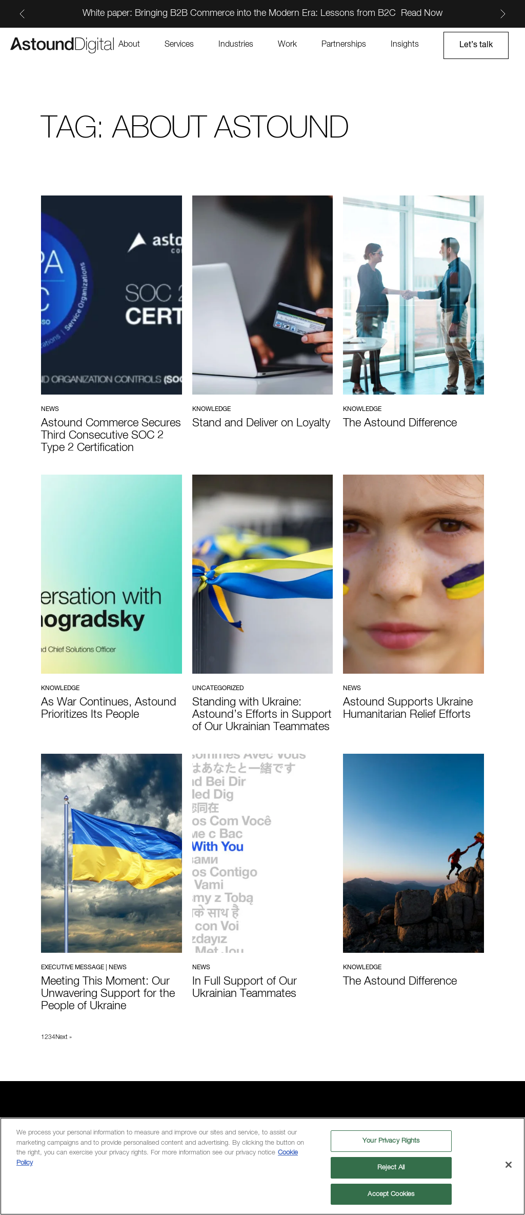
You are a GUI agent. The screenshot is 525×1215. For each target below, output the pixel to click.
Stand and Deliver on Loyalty (261, 423)
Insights (405, 45)
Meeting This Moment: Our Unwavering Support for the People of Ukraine (108, 994)
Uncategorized (218, 688)
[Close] (508, 1165)
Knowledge (211, 409)
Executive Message (72, 968)
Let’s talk (476, 45)
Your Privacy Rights (390, 1142)
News (50, 409)
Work (287, 45)
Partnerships (343, 45)
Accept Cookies (391, 1194)
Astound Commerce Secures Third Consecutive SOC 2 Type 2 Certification (111, 436)
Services (179, 45)
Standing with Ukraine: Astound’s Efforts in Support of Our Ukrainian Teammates (262, 715)
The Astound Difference (400, 423)
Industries (235, 45)
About (129, 45)
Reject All (391, 1168)
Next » (63, 1037)
